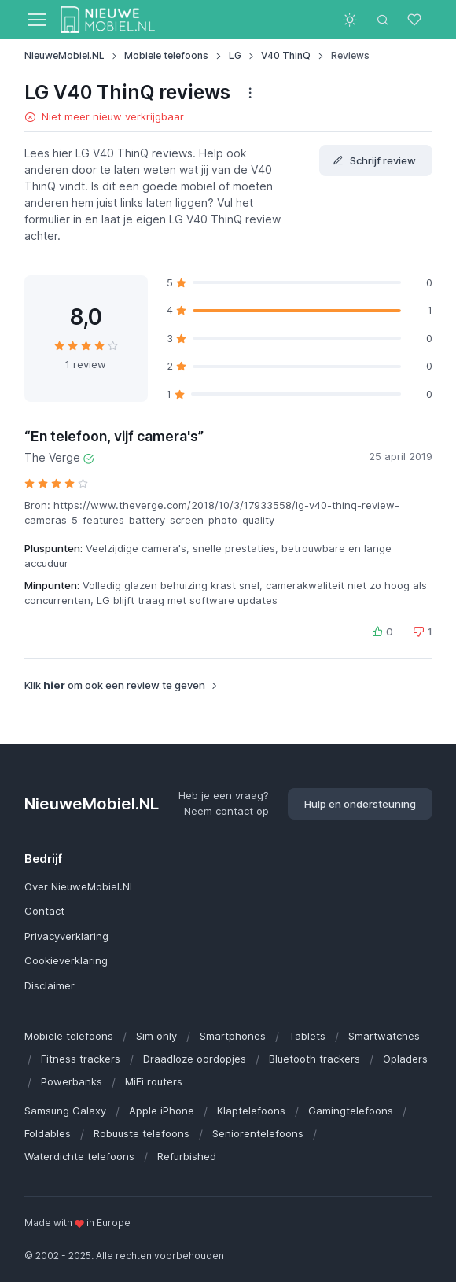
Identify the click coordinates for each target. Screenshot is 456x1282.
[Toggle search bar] (382, 19)
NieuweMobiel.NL (64, 55)
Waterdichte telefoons (79, 1156)
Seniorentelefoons (257, 1133)
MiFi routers (153, 1081)
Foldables (47, 1133)
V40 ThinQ (286, 55)
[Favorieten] (415, 19)
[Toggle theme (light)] (349, 19)
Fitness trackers (80, 1058)
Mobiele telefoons (166, 55)
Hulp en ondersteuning (360, 804)
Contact (44, 910)
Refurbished (186, 1156)
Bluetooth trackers (314, 1058)
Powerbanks (71, 1081)
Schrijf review (374, 160)
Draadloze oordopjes (194, 1058)
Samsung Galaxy (65, 1110)
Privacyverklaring (66, 936)
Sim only (156, 1036)
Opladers (405, 1058)
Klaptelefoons (251, 1110)
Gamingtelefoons (350, 1110)
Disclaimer (49, 985)
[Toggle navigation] (36, 20)
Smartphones (233, 1036)
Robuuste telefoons (141, 1133)
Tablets (307, 1036)
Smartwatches (384, 1036)
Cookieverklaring (66, 960)
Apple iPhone (161, 1110)
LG (235, 55)
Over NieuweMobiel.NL (79, 886)
